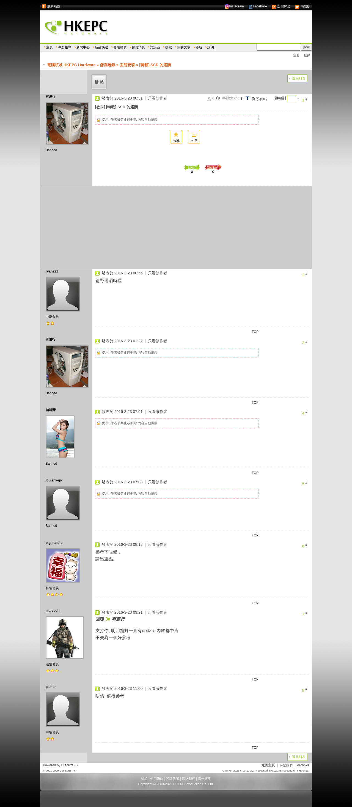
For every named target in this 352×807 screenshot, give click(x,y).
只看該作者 (157, 98)
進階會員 (52, 664)
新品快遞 (101, 47)
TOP (255, 332)
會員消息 (138, 47)
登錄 (307, 55)
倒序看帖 (259, 99)
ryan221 (52, 271)
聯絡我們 (188, 779)
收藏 (176, 140)
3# (107, 619)
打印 (216, 98)
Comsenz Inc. (67, 770)
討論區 (155, 47)
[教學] (100, 107)
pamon (51, 687)
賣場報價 (120, 47)
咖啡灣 (51, 410)
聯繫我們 (286, 765)
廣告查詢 (204, 779)
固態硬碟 (127, 65)
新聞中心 (83, 47)
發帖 (100, 82)
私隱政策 (172, 779)
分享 (194, 140)
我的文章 (183, 47)
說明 (210, 47)
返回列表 (298, 78)
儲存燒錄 (107, 65)
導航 (199, 47)
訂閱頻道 (280, 6)
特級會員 (52, 588)
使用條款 (156, 779)
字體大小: (230, 98)
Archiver (303, 765)
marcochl (53, 611)
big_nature (54, 543)
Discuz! (67, 765)
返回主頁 (268, 765)
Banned (51, 150)
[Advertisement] (176, 227)
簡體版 (302, 6)
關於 (144, 779)
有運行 (51, 96)
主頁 (49, 47)
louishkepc (54, 480)
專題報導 (64, 47)
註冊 (296, 55)
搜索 (168, 47)
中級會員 (52, 317)
